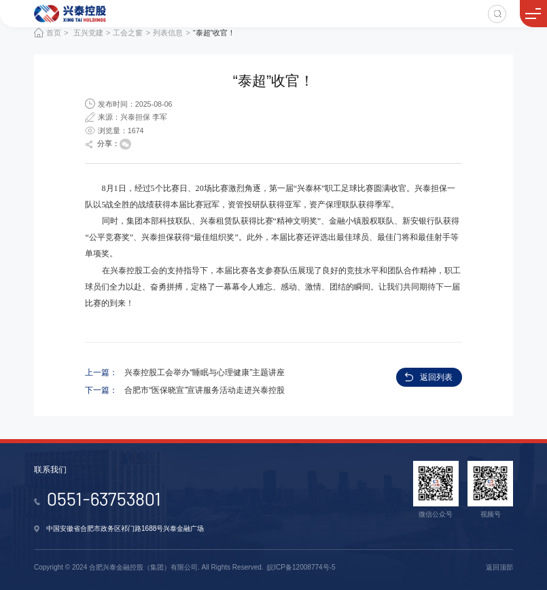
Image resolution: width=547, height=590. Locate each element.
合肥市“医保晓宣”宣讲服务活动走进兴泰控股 (204, 390)
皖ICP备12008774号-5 (301, 567)
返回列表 (436, 377)
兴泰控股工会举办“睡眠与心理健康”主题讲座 (204, 372)
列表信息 (168, 33)
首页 (53, 33)
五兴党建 (88, 33)
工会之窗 (128, 33)
